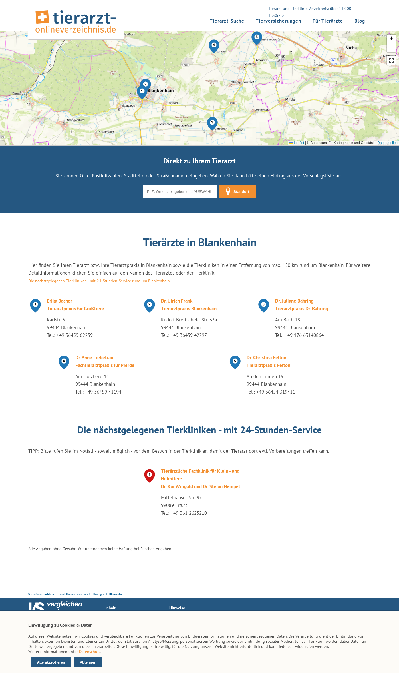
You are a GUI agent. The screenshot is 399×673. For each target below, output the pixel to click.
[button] (142, 92)
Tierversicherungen (278, 21)
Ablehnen (88, 662)
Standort (237, 191)
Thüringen (98, 594)
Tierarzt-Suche (227, 21)
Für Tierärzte (328, 21)
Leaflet (296, 143)
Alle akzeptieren (51, 662)
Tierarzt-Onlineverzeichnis (72, 594)
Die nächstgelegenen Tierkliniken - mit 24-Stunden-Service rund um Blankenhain (99, 280)
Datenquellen (387, 143)
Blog (359, 21)
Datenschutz (89, 651)
